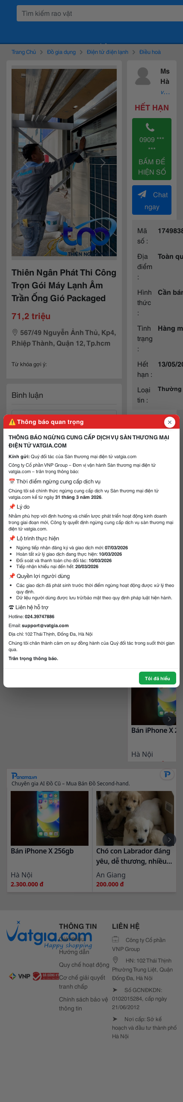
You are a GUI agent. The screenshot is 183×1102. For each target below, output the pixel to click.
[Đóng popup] (169, 422)
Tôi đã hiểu (157, 678)
